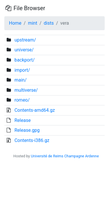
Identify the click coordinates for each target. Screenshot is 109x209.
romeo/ (22, 100)
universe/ (24, 50)
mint (32, 23)
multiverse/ (26, 90)
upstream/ (25, 40)
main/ (20, 80)
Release (22, 120)
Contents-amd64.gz (34, 110)
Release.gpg (27, 130)
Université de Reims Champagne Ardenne (65, 156)
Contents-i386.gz (31, 140)
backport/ (24, 60)
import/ (22, 70)
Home (15, 23)
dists (49, 23)
